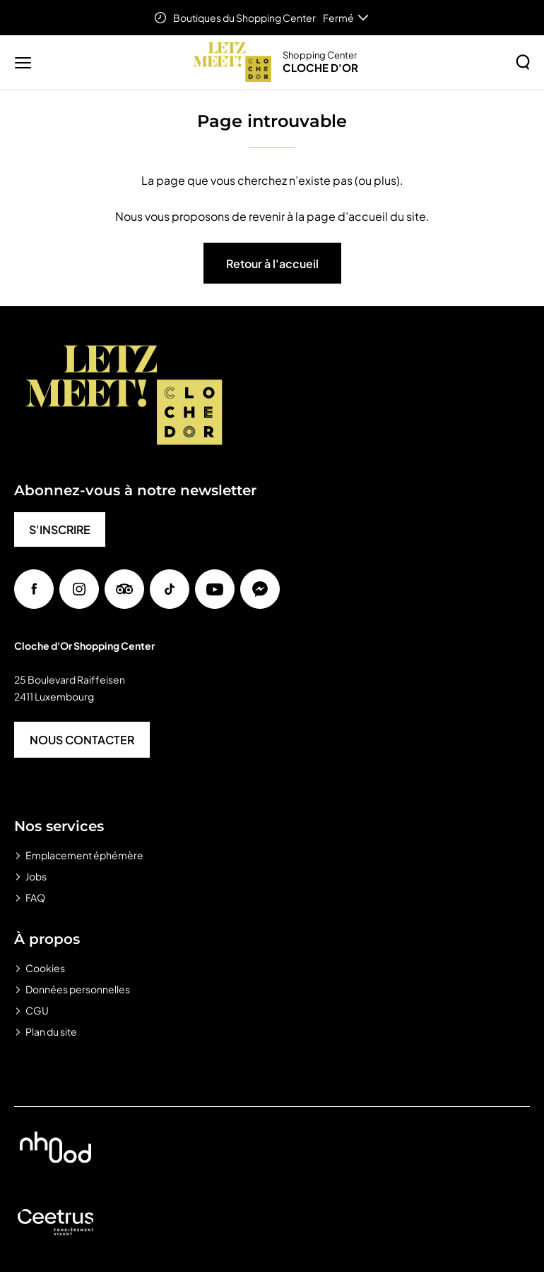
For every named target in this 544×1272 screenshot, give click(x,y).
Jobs (36, 876)
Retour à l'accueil (272, 263)
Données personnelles (77, 989)
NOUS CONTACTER (82, 739)
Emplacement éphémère (84, 855)
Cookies (45, 968)
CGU (37, 1010)
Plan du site (51, 1031)
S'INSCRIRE (59, 529)
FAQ (35, 897)
